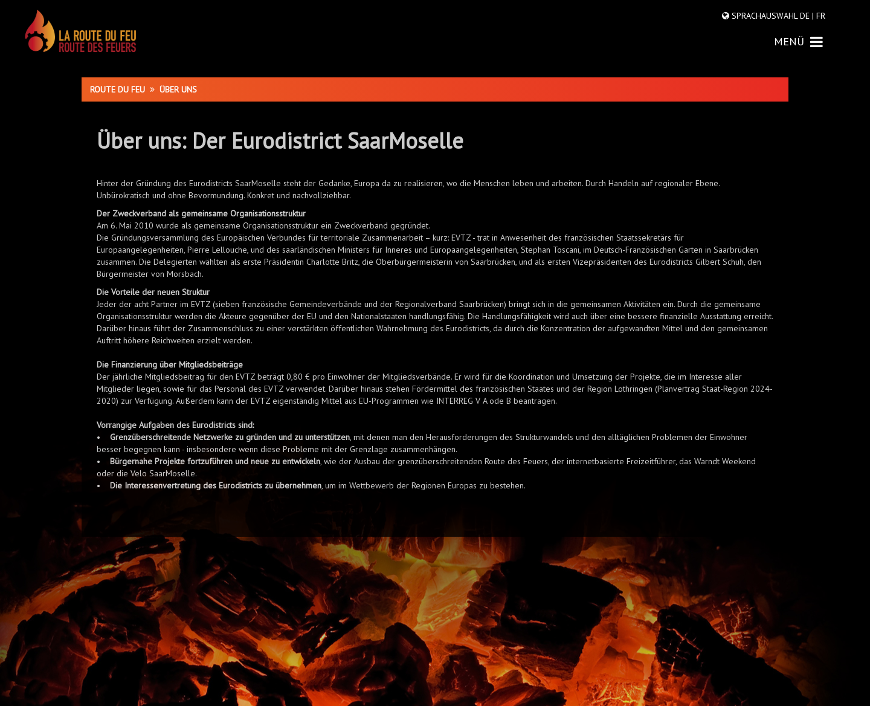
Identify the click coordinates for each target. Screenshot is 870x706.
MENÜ (798, 41)
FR (819, 15)
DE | (807, 15)
